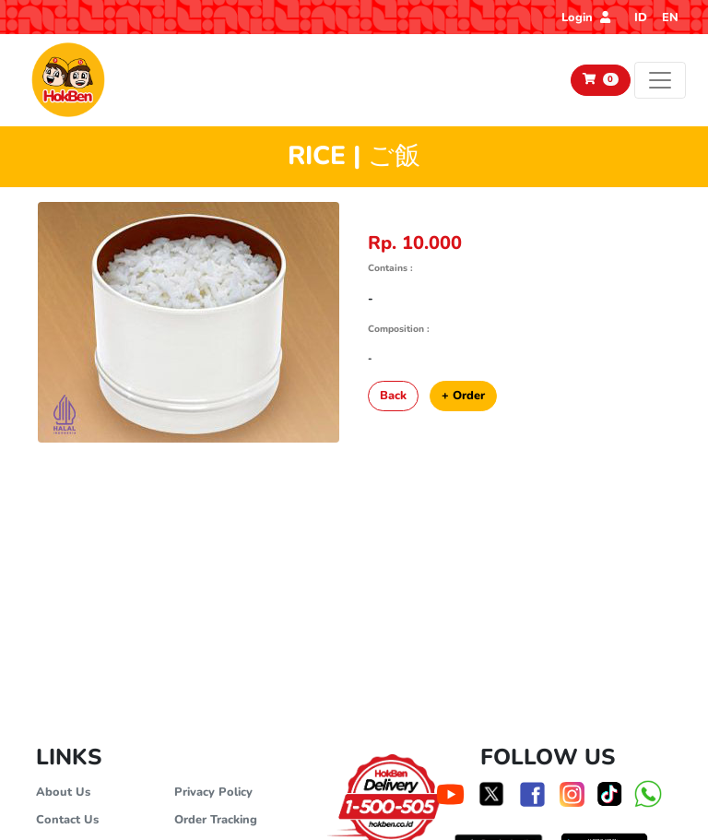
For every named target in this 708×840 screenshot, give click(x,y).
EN (670, 17)
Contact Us (67, 819)
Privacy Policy (213, 792)
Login (585, 17)
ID (640, 17)
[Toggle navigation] (660, 80)
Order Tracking (215, 819)
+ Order (463, 395)
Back (393, 395)
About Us (63, 792)
